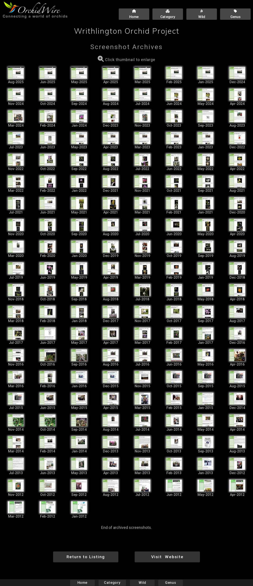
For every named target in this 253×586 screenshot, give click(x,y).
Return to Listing (86, 556)
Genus (170, 583)
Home (82, 583)
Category (112, 583)
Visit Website (167, 556)
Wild (142, 583)
